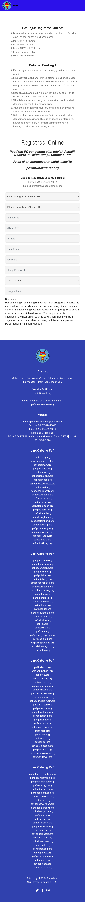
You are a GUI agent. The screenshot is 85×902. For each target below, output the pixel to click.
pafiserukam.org (42, 758)
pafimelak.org (42, 894)
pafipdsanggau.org (42, 762)
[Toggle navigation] (80, 5)
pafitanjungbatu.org (42, 747)
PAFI (15, 5)
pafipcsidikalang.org (42, 549)
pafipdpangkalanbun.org (42, 853)
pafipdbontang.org (42, 868)
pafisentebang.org (43, 754)
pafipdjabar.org (42, 651)
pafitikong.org (42, 530)
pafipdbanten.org (42, 636)
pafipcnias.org (42, 545)
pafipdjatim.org (42, 647)
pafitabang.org (42, 898)
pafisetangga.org (42, 864)
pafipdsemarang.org (42, 644)
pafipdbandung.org (42, 640)
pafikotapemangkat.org (42, 534)
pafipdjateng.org (42, 655)
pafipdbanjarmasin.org (42, 857)
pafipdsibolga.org (42, 541)
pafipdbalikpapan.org (42, 860)
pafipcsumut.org (43, 537)
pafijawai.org (42, 750)
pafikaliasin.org (42, 743)
